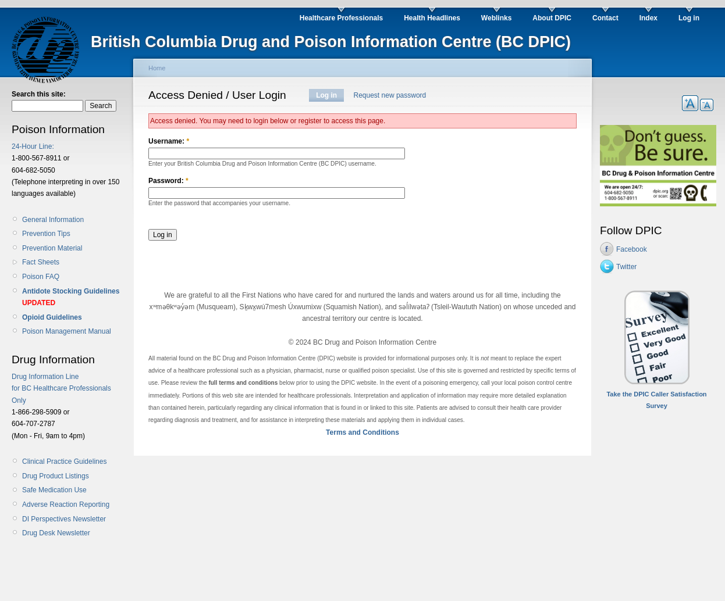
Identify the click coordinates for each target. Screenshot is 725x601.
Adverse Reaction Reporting (65, 504)
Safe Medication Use (54, 490)
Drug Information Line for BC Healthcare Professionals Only (61, 389)
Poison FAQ (40, 277)
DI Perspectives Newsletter (64, 519)
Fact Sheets (40, 262)
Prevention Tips (46, 234)
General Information (53, 220)
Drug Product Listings (55, 476)
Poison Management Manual (66, 331)
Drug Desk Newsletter (56, 533)
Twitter (626, 267)
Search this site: (39, 94)
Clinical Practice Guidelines (64, 461)
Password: (168, 181)
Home (156, 68)
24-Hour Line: (33, 146)
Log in (326, 95)
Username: (168, 141)
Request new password (390, 95)
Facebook (631, 249)
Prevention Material (52, 248)
